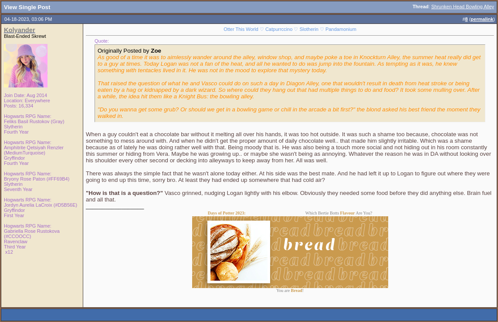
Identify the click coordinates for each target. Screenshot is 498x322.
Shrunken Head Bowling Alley (462, 6)
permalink (482, 19)
